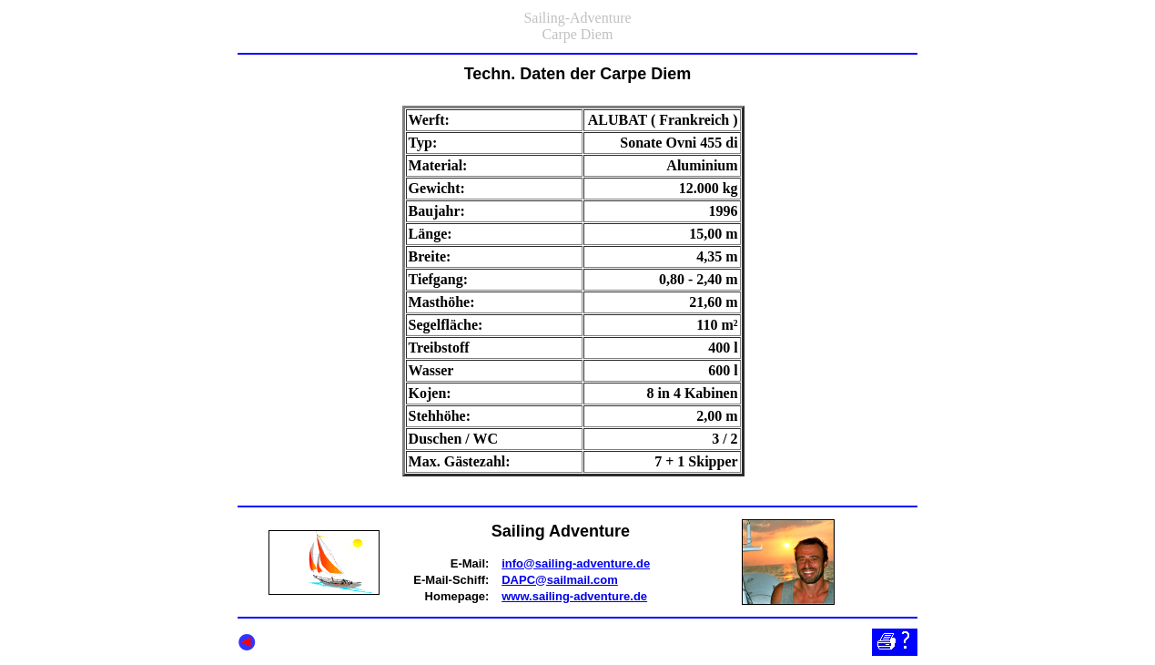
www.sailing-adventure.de (574, 596)
